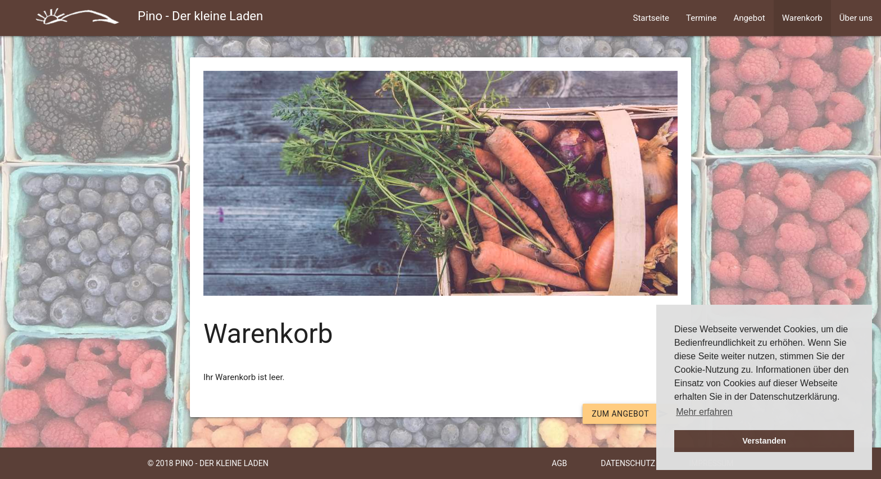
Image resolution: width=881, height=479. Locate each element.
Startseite (651, 18)
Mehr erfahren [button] (704, 412)
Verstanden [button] (764, 440)
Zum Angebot (630, 414)
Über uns (856, 18)
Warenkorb (802, 18)
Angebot (749, 18)
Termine (701, 18)
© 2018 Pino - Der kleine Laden (207, 463)
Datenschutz (628, 463)
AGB (559, 463)
